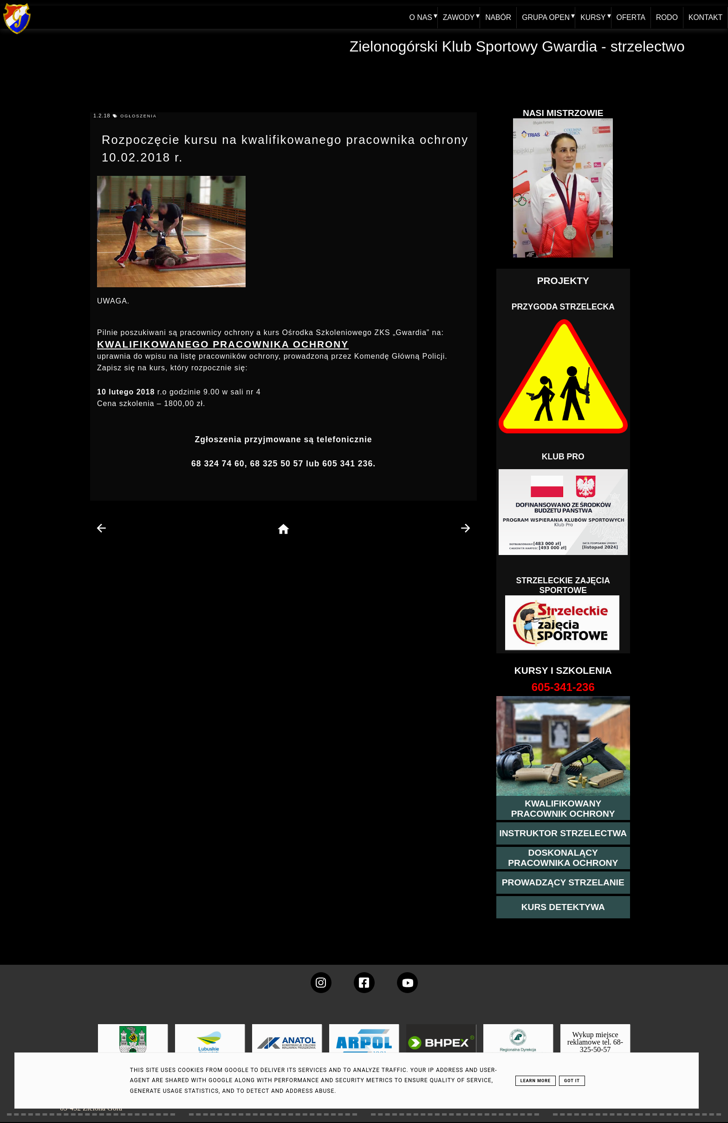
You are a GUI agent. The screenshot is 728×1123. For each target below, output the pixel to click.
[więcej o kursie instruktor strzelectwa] (563, 833)
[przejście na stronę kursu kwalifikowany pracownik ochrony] (563, 809)
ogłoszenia (138, 116)
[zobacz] (516, 1049)
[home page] (283, 530)
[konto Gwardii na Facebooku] (364, 982)
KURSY (591, 17)
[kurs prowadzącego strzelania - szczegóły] (563, 883)
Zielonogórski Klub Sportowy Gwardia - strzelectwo (517, 46)
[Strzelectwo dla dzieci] (563, 623)
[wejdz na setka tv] (407, 982)
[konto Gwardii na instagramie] (321, 982)
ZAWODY (455, 17)
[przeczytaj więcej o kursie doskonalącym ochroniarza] (563, 858)
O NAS (417, 17)
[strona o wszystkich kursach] (563, 687)
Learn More (535, 1080)
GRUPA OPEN (543, 17)
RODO (666, 17)
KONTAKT (705, 17)
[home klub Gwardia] (17, 35)
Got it (572, 1080)
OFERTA (629, 17)
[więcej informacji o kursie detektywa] (563, 907)
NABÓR (495, 17)
